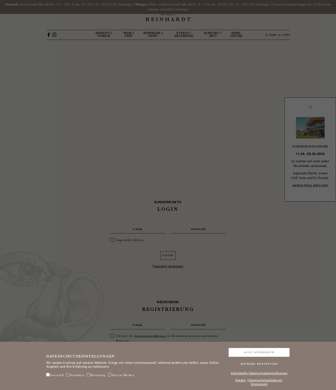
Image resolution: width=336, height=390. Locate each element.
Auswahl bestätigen (259, 364)
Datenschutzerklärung (265, 380)
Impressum (259, 384)
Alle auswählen (259, 352)
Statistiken (75, 375)
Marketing (96, 375)
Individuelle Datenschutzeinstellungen (259, 373)
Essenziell (55, 375)
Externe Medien (121, 375)
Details (240, 380)
